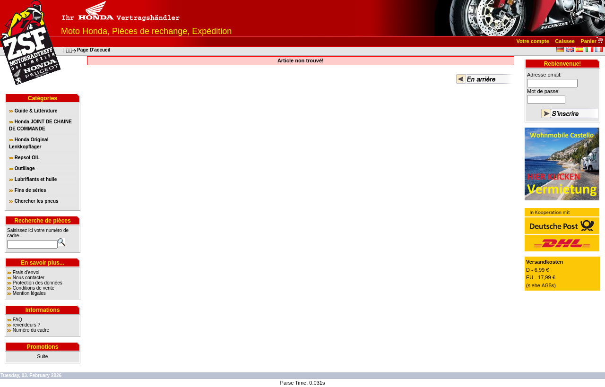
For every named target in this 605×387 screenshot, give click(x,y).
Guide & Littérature (33, 110)
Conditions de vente (33, 288)
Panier (588, 41)
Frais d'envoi (26, 272)
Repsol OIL (24, 157)
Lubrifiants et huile (33, 179)
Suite (42, 356)
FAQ (17, 319)
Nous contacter (28, 277)
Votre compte (532, 41)
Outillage (22, 168)
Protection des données (37, 282)
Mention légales (29, 293)
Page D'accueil (93, 49)
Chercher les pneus (34, 201)
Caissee (565, 41)
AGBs (548, 285)
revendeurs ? (26, 324)
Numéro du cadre (31, 330)
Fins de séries (27, 190)
